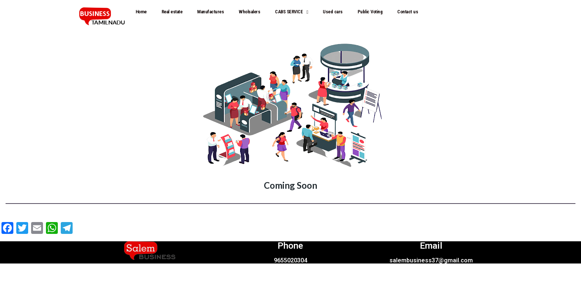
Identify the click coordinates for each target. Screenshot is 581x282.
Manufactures (210, 11)
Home (141, 11)
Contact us (407, 11)
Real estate (172, 11)
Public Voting (370, 11)
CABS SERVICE (291, 12)
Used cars (333, 11)
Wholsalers (249, 11)
